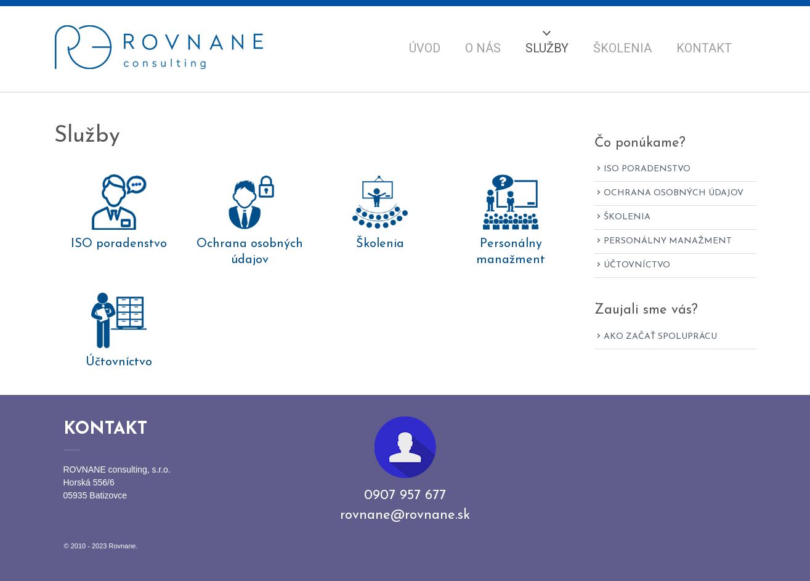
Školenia (622, 48)
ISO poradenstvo (119, 244)
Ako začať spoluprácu (660, 336)
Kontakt (704, 48)
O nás (483, 48)
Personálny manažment (510, 252)
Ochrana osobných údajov (249, 252)
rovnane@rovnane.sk (405, 515)
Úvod (424, 48)
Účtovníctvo (119, 362)
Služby (547, 48)
